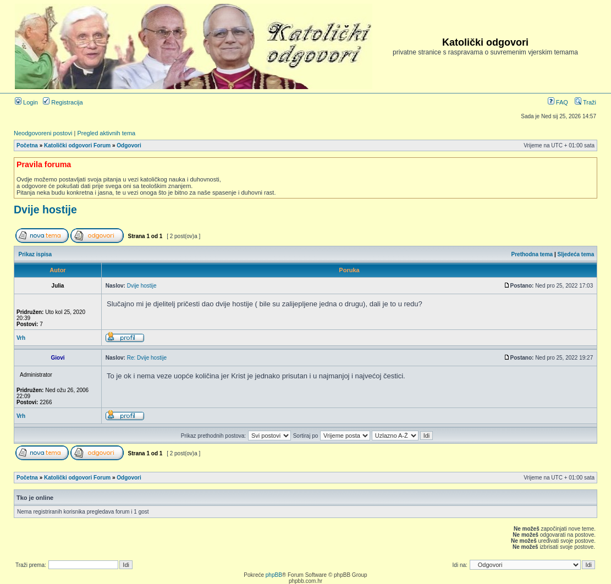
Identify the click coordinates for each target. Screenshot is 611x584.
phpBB (274, 575)
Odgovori (129, 145)
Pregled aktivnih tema (106, 133)
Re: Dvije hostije (147, 358)
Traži (585, 102)
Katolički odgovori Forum (77, 145)
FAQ (558, 102)
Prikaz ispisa (35, 254)
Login (26, 102)
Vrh (20, 338)
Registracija (63, 102)
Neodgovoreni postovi (43, 133)
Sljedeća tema (576, 254)
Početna (27, 145)
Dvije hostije (45, 209)
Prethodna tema (532, 254)
